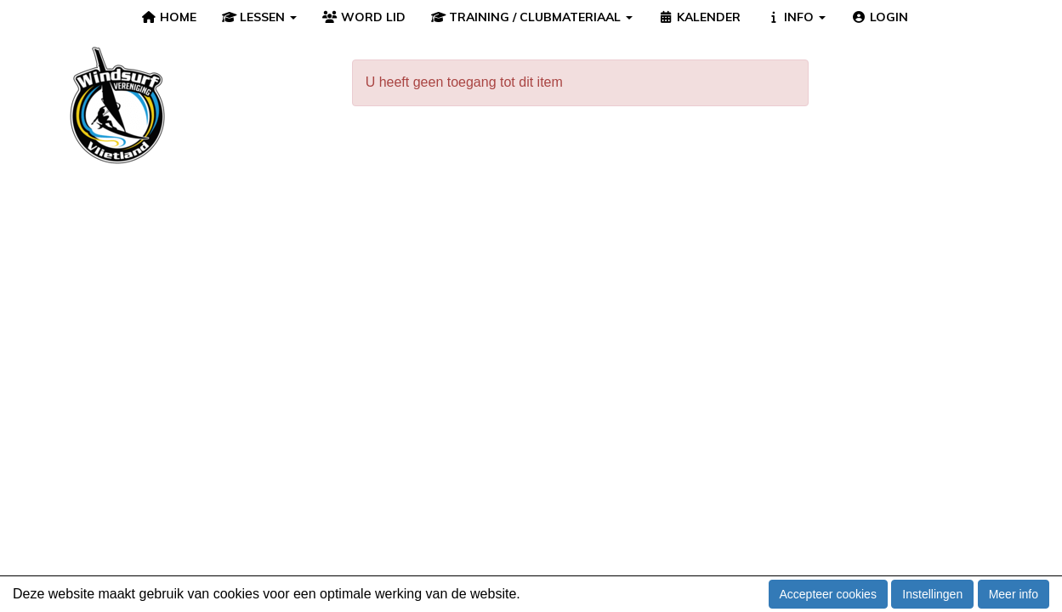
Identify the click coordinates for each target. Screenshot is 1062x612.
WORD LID (364, 17)
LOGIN (879, 17)
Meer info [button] (1013, 594)
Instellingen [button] (932, 594)
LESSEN (260, 17)
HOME (168, 17)
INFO (796, 17)
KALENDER (699, 17)
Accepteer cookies (828, 594)
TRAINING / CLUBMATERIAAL (532, 17)
